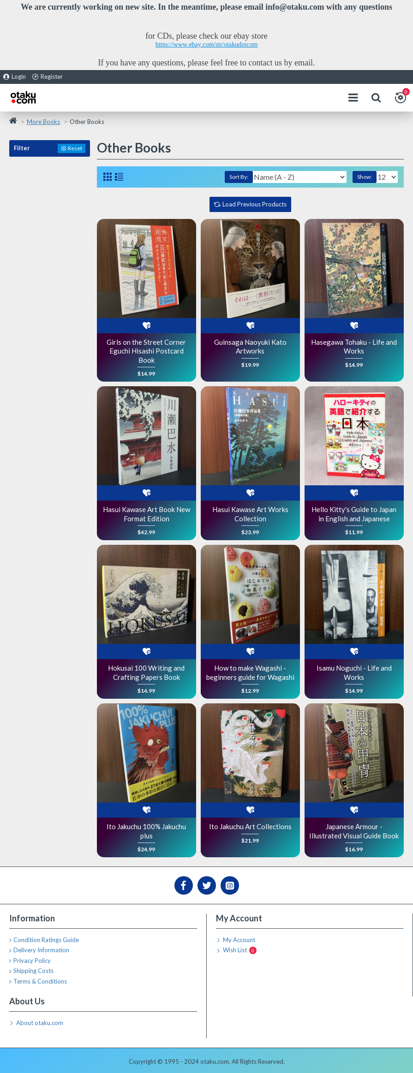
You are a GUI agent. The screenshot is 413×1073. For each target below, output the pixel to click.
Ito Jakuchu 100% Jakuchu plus (146, 831)
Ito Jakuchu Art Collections (250, 826)
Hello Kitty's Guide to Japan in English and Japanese (353, 514)
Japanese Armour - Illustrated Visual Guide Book (354, 831)
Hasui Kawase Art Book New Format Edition (146, 514)
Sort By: (238, 176)
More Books (43, 121)
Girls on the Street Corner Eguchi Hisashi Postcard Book (146, 351)
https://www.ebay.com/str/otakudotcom (207, 44)
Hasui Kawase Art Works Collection (250, 514)
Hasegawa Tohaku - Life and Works (354, 346)
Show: (364, 176)
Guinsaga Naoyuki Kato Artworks (250, 346)
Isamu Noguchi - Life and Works (354, 672)
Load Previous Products (254, 204)
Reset (75, 148)
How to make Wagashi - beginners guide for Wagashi (250, 672)
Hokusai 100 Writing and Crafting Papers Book (146, 672)
